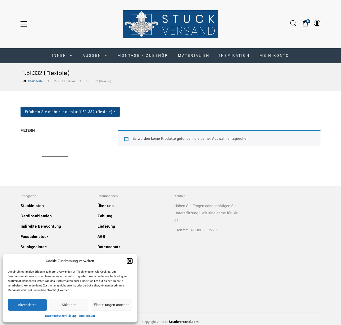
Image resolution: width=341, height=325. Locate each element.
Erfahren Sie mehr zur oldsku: (70, 112)
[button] (129, 261)
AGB (101, 236)
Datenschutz (109, 247)
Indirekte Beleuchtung (41, 226)
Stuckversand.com (183, 322)
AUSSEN (95, 55)
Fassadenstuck (34, 236)
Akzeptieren (27, 304)
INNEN (62, 55)
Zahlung (104, 216)
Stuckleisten (32, 206)
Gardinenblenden (36, 216)
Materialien (193, 55)
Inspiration (234, 55)
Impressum (87, 316)
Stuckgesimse (34, 247)
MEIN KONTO (274, 55)
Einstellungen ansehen (111, 304)
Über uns (105, 206)
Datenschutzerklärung (61, 316)
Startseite (35, 81)
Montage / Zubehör (142, 55)
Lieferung (106, 226)
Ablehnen (69, 304)
